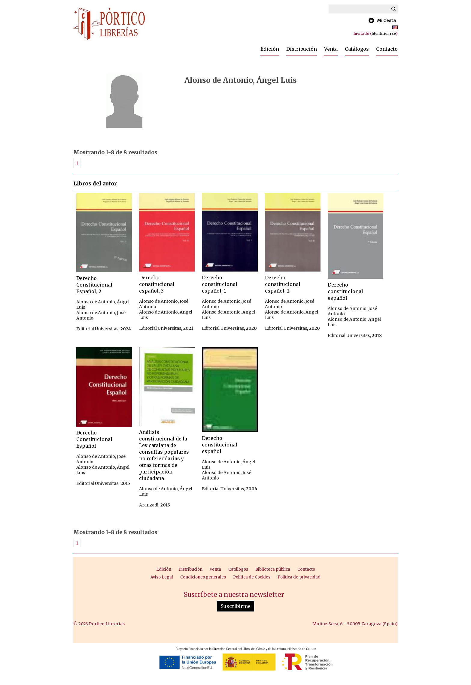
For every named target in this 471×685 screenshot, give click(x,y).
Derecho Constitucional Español (94, 439)
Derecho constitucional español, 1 (219, 284)
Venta (331, 49)
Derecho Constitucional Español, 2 (94, 284)
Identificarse (384, 33)
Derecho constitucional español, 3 (157, 284)
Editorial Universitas (97, 329)
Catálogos (357, 49)
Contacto (387, 49)
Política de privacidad (299, 577)
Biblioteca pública (272, 569)
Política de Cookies (251, 577)
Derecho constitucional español (345, 291)
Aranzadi (148, 505)
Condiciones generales (203, 577)
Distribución (301, 49)
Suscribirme (236, 606)
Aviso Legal (161, 577)
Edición (269, 49)
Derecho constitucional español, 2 (282, 284)
